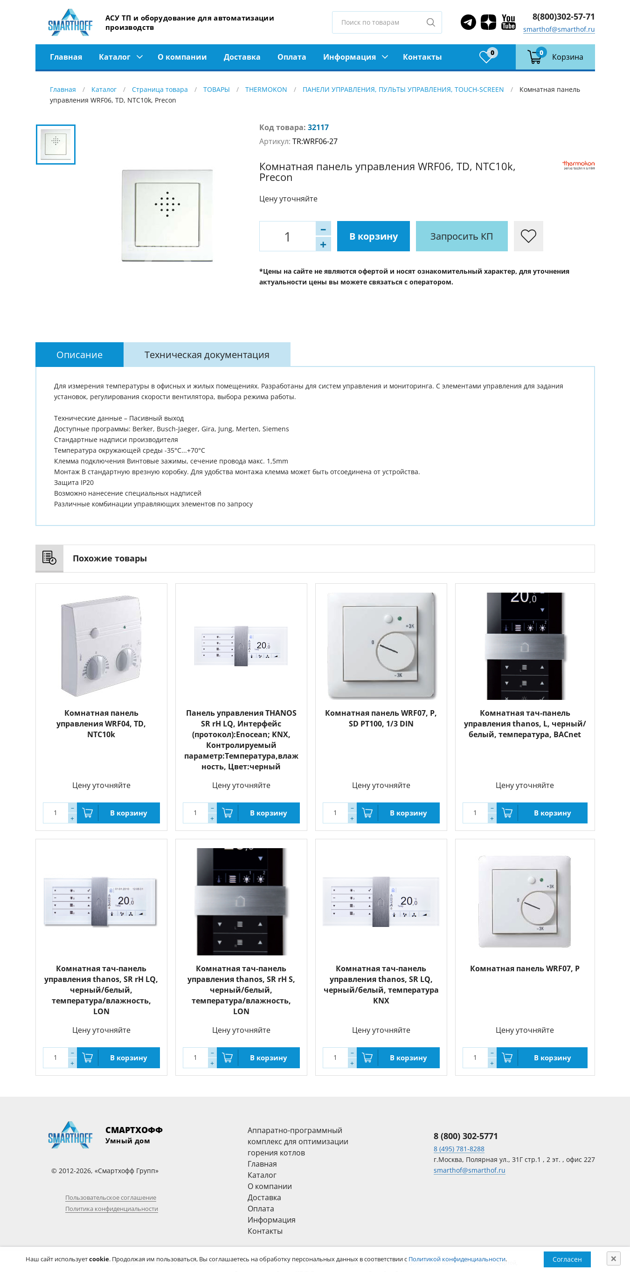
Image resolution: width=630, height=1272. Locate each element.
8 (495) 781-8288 (459, 1148)
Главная (66, 57)
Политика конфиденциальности (111, 1208)
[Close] (614, 1258)
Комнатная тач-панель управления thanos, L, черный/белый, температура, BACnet (525, 724)
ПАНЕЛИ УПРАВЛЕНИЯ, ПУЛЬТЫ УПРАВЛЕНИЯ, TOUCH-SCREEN (403, 89)
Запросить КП (461, 236)
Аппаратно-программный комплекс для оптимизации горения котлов (298, 1141)
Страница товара (160, 89)
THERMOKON (266, 89)
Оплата (291, 57)
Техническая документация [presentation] (207, 354)
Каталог (115, 57)
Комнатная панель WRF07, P (525, 968)
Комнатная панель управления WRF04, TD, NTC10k (101, 724)
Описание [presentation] (79, 354)
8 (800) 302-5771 (466, 1135)
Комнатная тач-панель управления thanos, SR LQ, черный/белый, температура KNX (381, 984)
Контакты (422, 57)
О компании (182, 57)
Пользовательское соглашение (110, 1197)
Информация (349, 57)
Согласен (567, 1259)
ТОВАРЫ (216, 89)
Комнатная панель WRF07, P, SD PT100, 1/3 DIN (381, 718)
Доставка (242, 57)
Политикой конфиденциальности (456, 1259)
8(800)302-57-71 (564, 16)
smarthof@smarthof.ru (559, 29)
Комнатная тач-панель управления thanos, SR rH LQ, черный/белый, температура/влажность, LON (101, 989)
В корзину (373, 236)
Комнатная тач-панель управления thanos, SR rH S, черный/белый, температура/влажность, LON (241, 989)
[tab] (79, 354)
